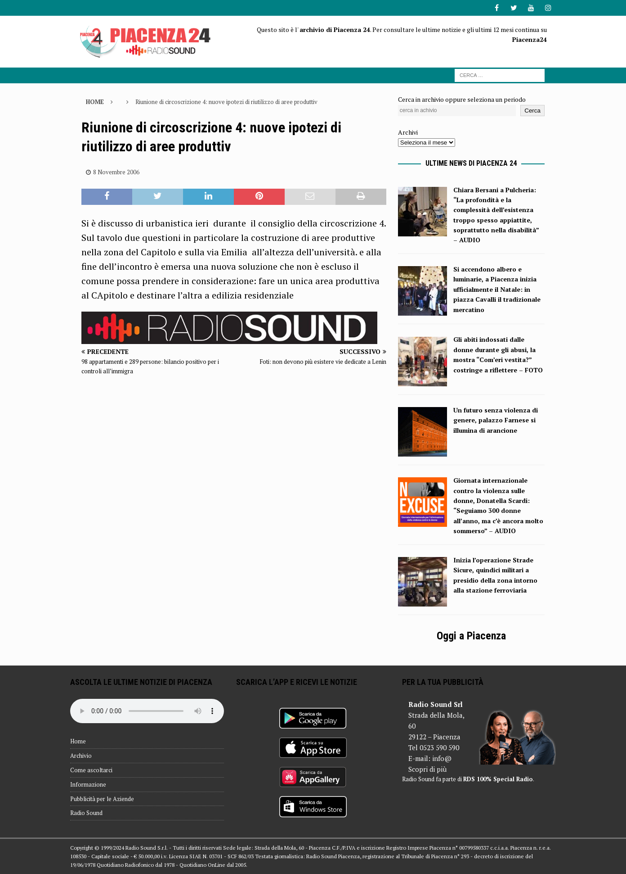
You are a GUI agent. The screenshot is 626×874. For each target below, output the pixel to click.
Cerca (532, 110)
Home (78, 741)
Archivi (408, 132)
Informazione (88, 784)
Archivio (81, 756)
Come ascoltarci (91, 770)
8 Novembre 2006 (116, 172)
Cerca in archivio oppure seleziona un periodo (462, 99)
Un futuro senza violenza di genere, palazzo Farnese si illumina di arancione (495, 420)
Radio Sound (86, 813)
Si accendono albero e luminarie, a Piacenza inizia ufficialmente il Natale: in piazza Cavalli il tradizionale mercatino (497, 289)
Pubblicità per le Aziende (102, 799)
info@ (442, 758)
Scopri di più (427, 769)
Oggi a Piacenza (471, 635)
